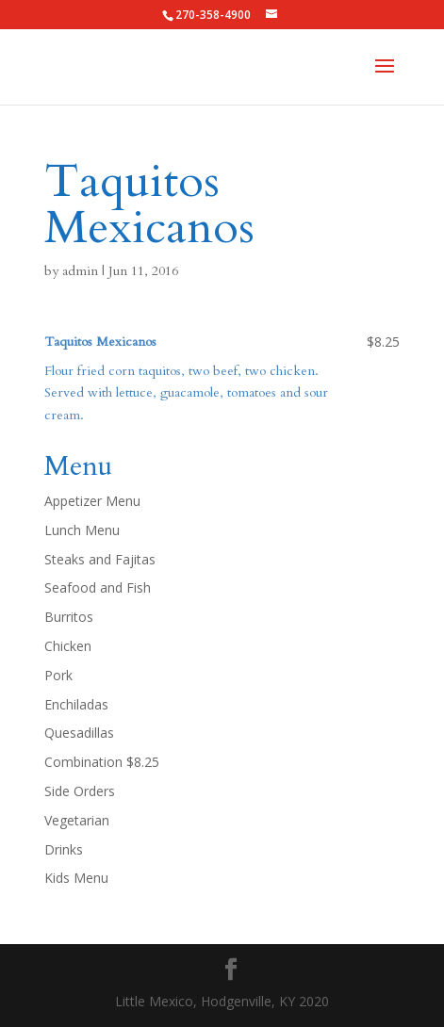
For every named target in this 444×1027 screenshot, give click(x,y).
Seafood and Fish (97, 587)
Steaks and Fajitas (100, 559)
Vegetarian (76, 820)
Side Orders (79, 791)
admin (80, 271)
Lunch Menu (82, 530)
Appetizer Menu (92, 501)
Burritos (68, 617)
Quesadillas (79, 733)
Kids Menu (76, 878)
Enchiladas (76, 704)
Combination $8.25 (101, 762)
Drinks (63, 849)
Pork (58, 675)
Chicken (67, 646)
